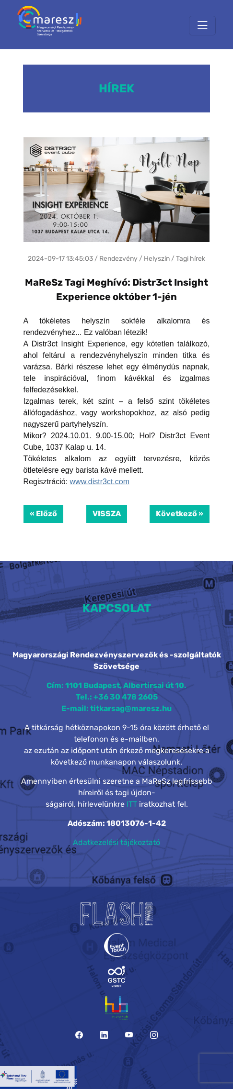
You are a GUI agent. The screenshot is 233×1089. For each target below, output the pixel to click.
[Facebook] (79, 1035)
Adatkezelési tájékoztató (116, 842)
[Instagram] (154, 1035)
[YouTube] (129, 1035)
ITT (132, 804)
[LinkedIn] (104, 1035)
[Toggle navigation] (202, 25)
